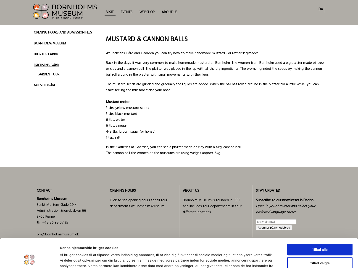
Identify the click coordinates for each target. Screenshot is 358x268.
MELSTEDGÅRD (45, 85)
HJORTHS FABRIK (46, 54)
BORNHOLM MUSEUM (50, 43)
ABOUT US (169, 12)
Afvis (320, 249)
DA (321, 9)
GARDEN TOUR (48, 74)
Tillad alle (320, 222)
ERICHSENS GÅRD (46, 65)
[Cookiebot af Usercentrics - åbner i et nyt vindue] (30, 259)
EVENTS (126, 12)
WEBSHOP (147, 12)
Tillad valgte (320, 236)
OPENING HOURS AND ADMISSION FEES (63, 32)
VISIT (110, 12)
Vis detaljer (237, 259)
